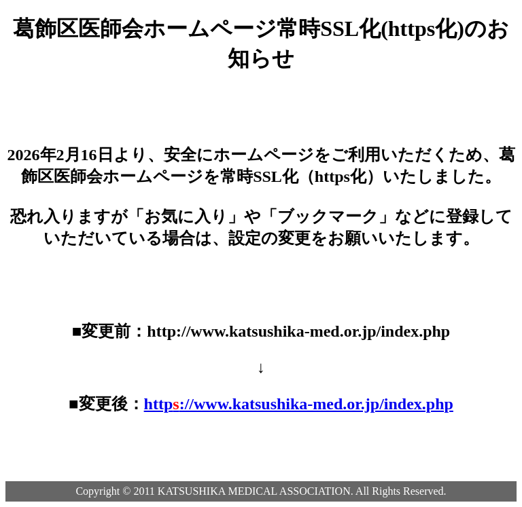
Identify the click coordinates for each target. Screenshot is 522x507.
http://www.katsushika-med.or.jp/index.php (298, 404)
